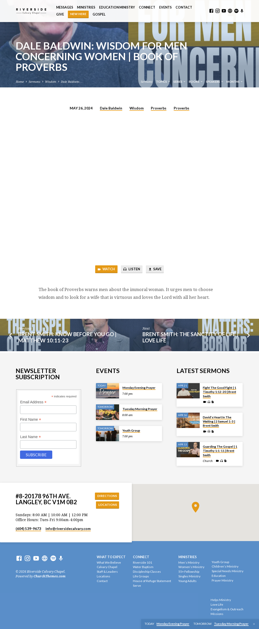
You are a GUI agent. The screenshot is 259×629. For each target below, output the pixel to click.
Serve (137, 585)
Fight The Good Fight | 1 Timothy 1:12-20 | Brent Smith (219, 391)
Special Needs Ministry (227, 571)
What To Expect (111, 557)
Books (196, 81)
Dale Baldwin (111, 108)
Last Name (30, 436)
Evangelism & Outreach (227, 609)
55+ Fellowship (188, 571)
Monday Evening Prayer (139, 387)
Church (208, 460)
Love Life (217, 604)
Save (156, 269)
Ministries (86, 7)
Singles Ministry (189, 576)
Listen (131, 269)
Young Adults (187, 581)
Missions (217, 614)
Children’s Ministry (225, 566)
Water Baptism (143, 567)
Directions (106, 495)
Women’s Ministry (191, 567)
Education (219, 576)
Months (234, 81)
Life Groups (141, 576)
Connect (147, 7)
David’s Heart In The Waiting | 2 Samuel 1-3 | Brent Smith (219, 421)
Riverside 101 (142, 562)
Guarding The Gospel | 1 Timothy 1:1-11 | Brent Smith (220, 450)
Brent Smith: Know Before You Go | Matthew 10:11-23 (67, 337)
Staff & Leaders (107, 571)
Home (20, 82)
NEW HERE (78, 14)
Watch (105, 269)
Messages (64, 7)
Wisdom (50, 82)
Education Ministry (117, 7)
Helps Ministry (221, 600)
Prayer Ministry (222, 580)
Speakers (215, 81)
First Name (30, 419)
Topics (163, 81)
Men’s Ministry (188, 562)
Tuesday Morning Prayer (139, 408)
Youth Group (131, 430)
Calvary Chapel (107, 567)
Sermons (34, 82)
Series (179, 81)
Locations (107, 505)
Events (165, 7)
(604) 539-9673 (28, 529)
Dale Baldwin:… (71, 82)
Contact (184, 7)
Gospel (99, 14)
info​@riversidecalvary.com (68, 529)
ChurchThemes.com (50, 576)
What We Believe (109, 562)
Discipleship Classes (147, 571)
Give (60, 14)
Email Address (33, 401)
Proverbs (158, 108)
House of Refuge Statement (152, 581)
